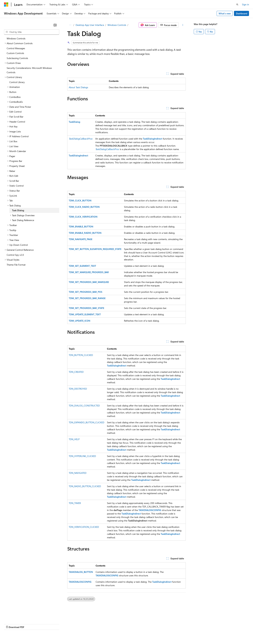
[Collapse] (55, 25)
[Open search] (237, 5)
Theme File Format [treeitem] (16, 264)
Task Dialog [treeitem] (18, 210)
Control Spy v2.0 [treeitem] (15, 254)
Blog (45, 623)
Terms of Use (122, 623)
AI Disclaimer (10, 623)
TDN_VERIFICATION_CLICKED (84, 526)
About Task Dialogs (78, 87)
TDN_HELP (74, 439)
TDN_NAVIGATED (77, 472)
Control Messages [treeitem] (16, 48)
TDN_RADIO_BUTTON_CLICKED (85, 486)
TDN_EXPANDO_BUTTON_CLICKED (86, 422)
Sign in (245, 4)
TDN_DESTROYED (78, 388)
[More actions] (183, 25)
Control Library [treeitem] (17, 82)
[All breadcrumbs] (70, 25)
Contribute (59, 623)
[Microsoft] (6, 4)
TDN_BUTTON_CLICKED (81, 355)
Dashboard (241, 13)
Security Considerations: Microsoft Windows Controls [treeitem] (29, 70)
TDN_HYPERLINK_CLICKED (82, 456)
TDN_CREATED (76, 371)
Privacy (73, 623)
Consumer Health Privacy (96, 623)
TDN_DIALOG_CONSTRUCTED (84, 405)
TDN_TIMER (75, 503)
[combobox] (31, 32)
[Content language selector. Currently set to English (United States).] (19, 615)
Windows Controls (116, 25)
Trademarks (138, 623)
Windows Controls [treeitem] (16, 38)
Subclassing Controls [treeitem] (17, 58)
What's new (225, 13)
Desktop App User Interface (90, 25)
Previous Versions (30, 623)
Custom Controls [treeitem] (15, 53)
